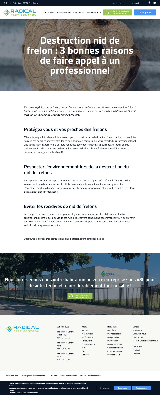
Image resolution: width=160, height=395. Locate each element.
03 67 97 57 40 (63, 337)
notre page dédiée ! (95, 239)
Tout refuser (123, 388)
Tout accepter (141, 388)
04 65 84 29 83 (63, 359)
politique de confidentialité (27, 392)
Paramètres (105, 388)
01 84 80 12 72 (63, 348)
